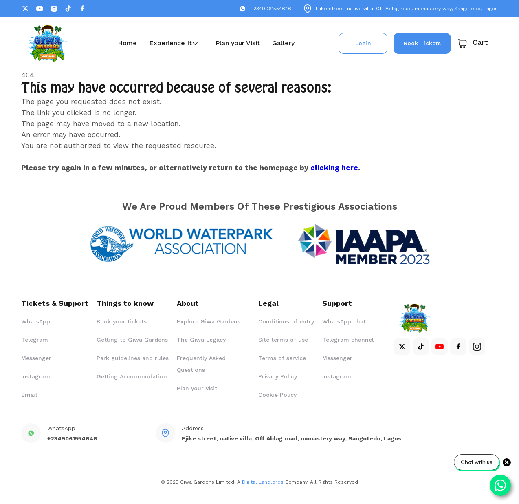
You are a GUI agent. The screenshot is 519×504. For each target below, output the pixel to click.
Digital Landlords (263, 482)
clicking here (334, 167)
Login (363, 43)
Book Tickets (422, 43)
